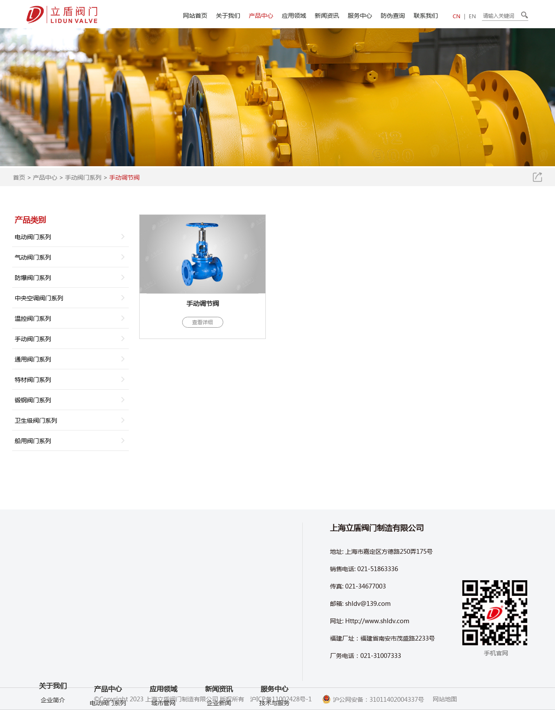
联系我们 (426, 15)
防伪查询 (393, 15)
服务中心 (360, 15)
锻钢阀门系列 (33, 399)
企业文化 (53, 647)
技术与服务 (274, 702)
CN (456, 16)
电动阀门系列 (33, 236)
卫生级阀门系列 (36, 420)
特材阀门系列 (33, 379)
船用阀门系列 (33, 440)
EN (472, 16)
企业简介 (53, 621)
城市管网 (163, 702)
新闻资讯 (327, 15)
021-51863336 (377, 568)
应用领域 (294, 15)
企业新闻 (219, 702)
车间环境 (53, 634)
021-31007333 (380, 655)
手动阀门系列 (83, 177)
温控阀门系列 (33, 318)
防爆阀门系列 (33, 277)
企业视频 (53, 660)
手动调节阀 (124, 177)
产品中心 (261, 15)
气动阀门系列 (33, 257)
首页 (19, 177)
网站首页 (195, 15)
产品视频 (53, 673)
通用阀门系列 (33, 359)
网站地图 (445, 698)
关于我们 (228, 15)
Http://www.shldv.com (377, 620)
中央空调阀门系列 (39, 297)
